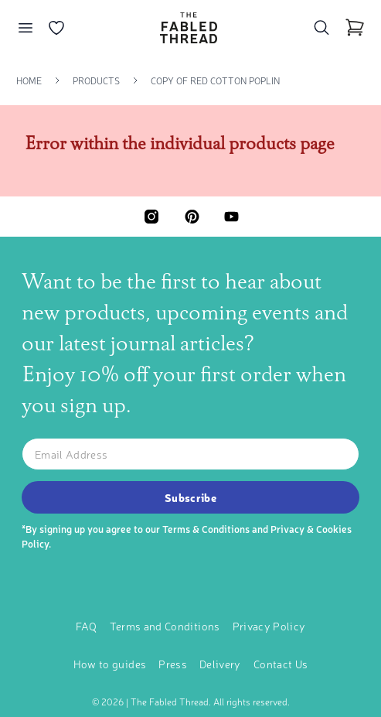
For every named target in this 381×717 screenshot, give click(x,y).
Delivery (220, 664)
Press (172, 664)
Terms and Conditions (165, 626)
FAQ (86, 626)
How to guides (110, 664)
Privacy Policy (269, 626)
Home (29, 80)
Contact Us (280, 664)
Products (96, 80)
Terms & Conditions (206, 528)
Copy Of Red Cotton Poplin (215, 80)
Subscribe (190, 497)
